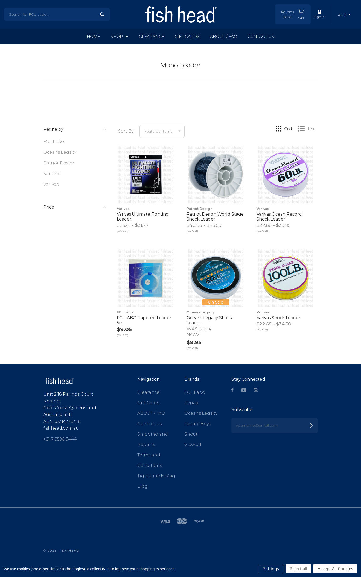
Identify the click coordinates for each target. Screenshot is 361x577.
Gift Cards (187, 36)
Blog (142, 486)
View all (192, 444)
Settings (271, 569)
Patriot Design (59, 162)
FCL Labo (53, 141)
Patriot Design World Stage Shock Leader (215, 217)
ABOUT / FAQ (223, 36)
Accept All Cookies (335, 569)
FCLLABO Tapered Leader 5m (144, 320)
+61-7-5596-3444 (60, 439)
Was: (193, 328)
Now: (193, 334)
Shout (191, 434)
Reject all (298, 569)
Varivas (51, 184)
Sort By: (126, 131)
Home (93, 36)
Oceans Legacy (59, 152)
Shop (119, 36)
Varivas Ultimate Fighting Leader (143, 217)
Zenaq (191, 402)
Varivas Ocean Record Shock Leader (279, 217)
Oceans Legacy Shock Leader (209, 320)
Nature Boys (197, 423)
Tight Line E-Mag (156, 475)
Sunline (51, 173)
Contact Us (261, 36)
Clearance (151, 36)
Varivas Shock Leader (278, 317)
